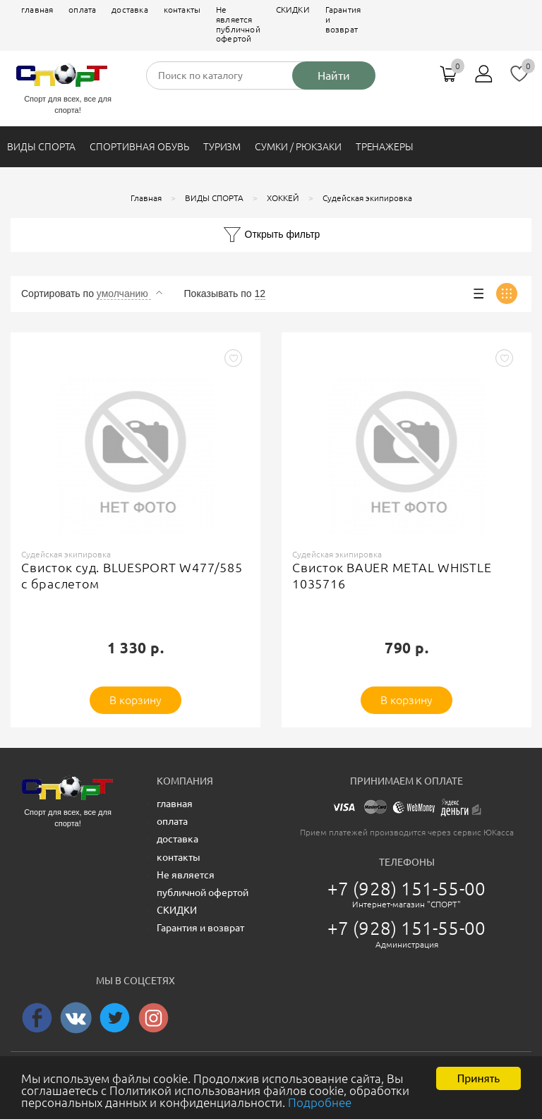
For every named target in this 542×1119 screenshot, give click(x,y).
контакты (182, 9)
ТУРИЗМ (222, 146)
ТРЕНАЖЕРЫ (385, 146)
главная (37, 9)
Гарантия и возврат (343, 19)
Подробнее (319, 1108)
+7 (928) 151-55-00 (406, 888)
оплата (82, 9)
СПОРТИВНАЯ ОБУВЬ (139, 146)
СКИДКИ (293, 9)
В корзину (135, 700)
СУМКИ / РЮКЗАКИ (298, 146)
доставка (129, 9)
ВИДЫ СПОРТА (41, 146)
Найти (334, 75)
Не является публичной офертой (238, 24)
